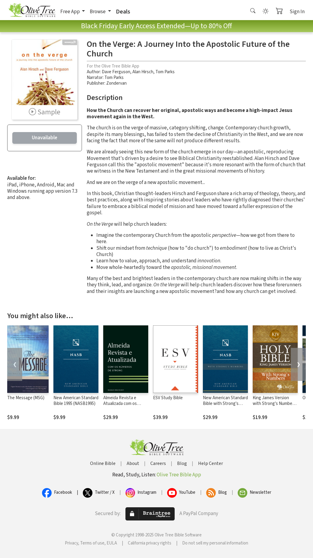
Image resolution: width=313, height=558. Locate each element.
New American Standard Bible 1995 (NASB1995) (75, 401)
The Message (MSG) (25, 398)
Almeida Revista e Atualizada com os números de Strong (121, 403)
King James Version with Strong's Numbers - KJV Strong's (274, 403)
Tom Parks (165, 72)
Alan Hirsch (142, 72)
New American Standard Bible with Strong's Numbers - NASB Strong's (225, 406)
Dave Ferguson (116, 72)
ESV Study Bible (168, 398)
